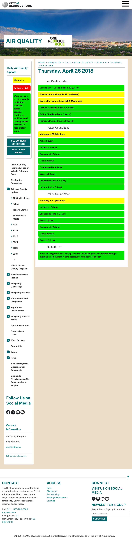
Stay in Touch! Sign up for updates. (109, 509)
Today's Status (20, 210)
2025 (15, 248)
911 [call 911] (17, 515)
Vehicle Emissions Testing (19, 276)
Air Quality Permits (20, 292)
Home (41, 62)
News (13, 358)
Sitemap (51, 500)
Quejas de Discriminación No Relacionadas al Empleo (20, 381)
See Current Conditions (18, 142)
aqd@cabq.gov (13, 447)
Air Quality (54, 62)
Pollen (16, 204)
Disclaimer (52, 491)
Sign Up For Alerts (18, 151)
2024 (15, 242)
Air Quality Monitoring (16, 285)
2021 (15, 224)
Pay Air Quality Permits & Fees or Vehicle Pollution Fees (20, 169)
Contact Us (16, 346)
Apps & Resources (20, 325)
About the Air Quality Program (19, 267)
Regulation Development (17, 309)
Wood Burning (18, 340)
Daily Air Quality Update (79, 62)
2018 (99, 62)
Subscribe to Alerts (19, 217)
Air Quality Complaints (16, 182)
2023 (15, 236)
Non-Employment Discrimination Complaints (19, 366)
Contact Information (13, 427)
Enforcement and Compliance (19, 300)
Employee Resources (57, 497)
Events (14, 352)
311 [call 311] (8, 509)
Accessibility (53, 494)
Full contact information (16, 456)
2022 (15, 230)
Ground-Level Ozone (17, 333)
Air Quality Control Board (20, 318)
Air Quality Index (21, 198)
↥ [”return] (128, 477)
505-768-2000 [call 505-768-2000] (20, 509)
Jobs (49, 488)
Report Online (9, 512)
